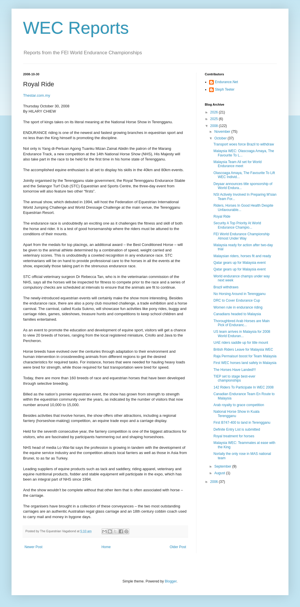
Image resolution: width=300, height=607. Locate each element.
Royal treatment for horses (233, 436)
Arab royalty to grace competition (238, 405)
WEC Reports (76, 28)
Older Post (178, 547)
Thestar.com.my (36, 95)
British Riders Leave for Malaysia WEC (243, 350)
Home (106, 547)
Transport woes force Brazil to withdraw (243, 144)
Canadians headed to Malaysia (237, 314)
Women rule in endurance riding (237, 307)
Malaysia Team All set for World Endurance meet (237, 164)
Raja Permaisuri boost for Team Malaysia (245, 356)
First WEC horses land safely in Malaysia (244, 363)
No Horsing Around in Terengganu (239, 294)
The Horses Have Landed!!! (234, 370)
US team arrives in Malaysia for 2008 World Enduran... (241, 334)
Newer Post (33, 547)
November (222, 132)
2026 (214, 112)
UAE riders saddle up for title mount (240, 343)
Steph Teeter (225, 89)
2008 (214, 126)
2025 (214, 119)
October (221, 138)
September (223, 466)
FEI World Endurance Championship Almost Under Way (241, 236)
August (220, 473)
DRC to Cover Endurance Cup (236, 300)
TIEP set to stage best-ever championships (234, 378)
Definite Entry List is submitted (236, 429)
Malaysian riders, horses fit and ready (242, 256)
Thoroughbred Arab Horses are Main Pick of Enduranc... (241, 323)
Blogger (171, 581)
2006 (214, 482)
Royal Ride (221, 216)
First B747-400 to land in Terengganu (241, 423)
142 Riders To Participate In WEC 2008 (243, 387)
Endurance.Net (226, 82)
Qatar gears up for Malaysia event (239, 263)
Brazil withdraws (226, 287)
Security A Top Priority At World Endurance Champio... (237, 225)
